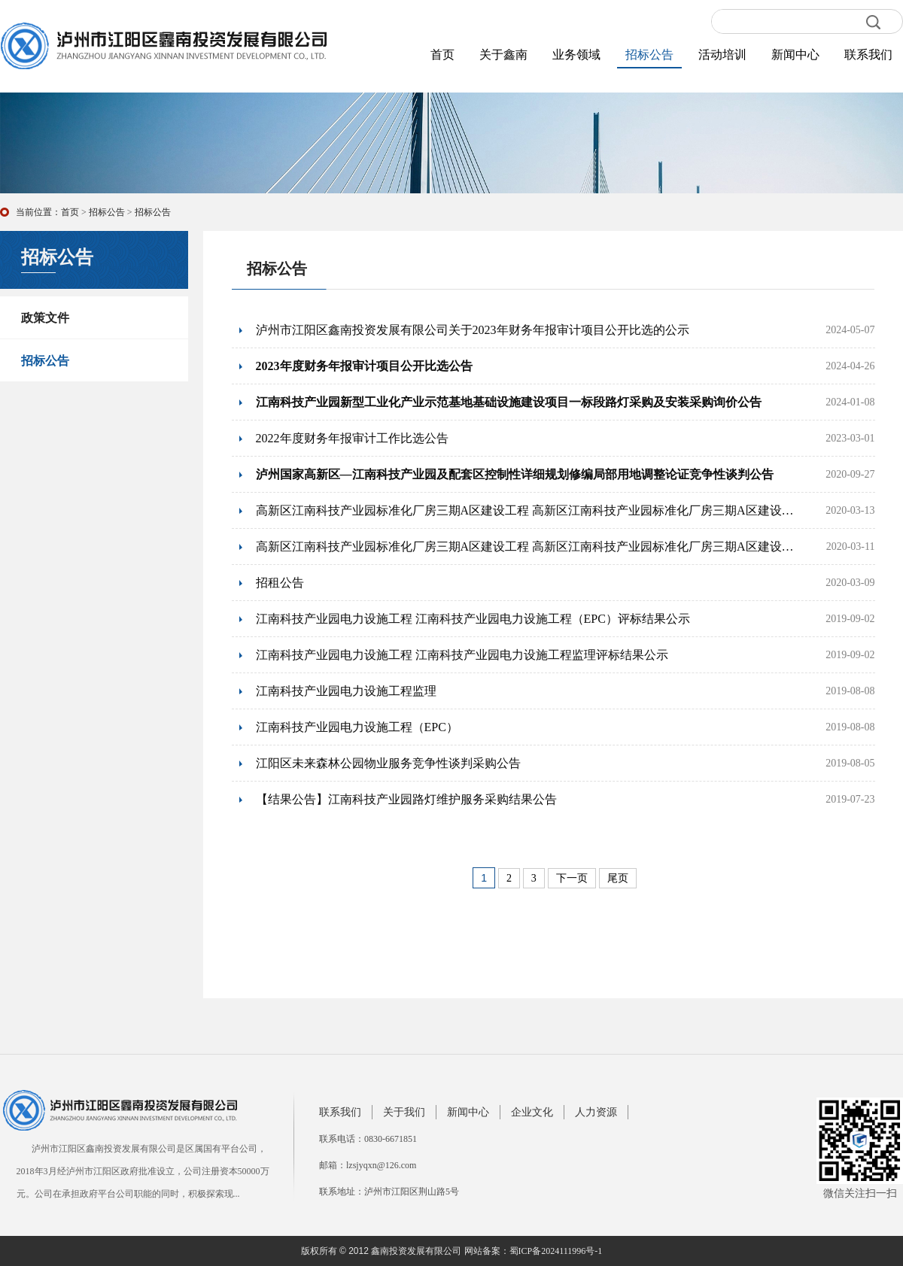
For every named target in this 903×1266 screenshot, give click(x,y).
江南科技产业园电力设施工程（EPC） (357, 727)
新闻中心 (795, 54)
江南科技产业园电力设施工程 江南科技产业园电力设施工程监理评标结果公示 (462, 654)
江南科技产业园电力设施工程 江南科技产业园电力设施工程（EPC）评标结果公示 (473, 618)
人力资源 (596, 1112)
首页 (442, 54)
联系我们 (868, 54)
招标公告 (649, 54)
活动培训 (722, 54)
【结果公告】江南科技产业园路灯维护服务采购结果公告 (406, 799)
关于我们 (404, 1112)
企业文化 (532, 1112)
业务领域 (576, 54)
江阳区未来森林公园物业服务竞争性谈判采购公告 (388, 763)
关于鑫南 (503, 54)
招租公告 (280, 582)
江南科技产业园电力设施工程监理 (346, 691)
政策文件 (45, 317)
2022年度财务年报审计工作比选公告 (352, 438)
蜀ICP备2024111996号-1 (556, 1251)
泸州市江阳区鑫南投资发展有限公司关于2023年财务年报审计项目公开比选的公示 (472, 329)
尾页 (617, 878)
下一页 (572, 878)
